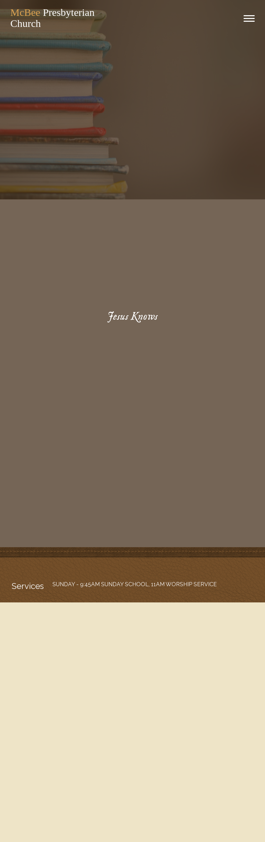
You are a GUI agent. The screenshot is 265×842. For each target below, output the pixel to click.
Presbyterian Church (52, 18)
